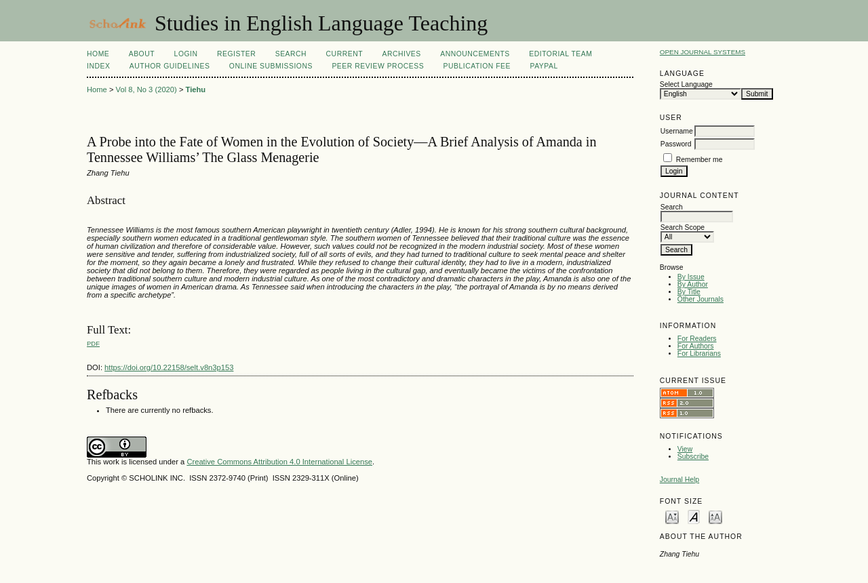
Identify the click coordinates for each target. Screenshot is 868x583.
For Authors (695, 346)
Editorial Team (560, 54)
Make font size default (694, 516)
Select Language (686, 84)
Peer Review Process (378, 66)
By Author (692, 284)
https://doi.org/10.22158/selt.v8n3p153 (168, 367)
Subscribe (693, 456)
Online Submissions (271, 66)
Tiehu (196, 89)
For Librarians (699, 353)
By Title (689, 292)
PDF (93, 343)
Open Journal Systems (702, 52)
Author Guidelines (170, 66)
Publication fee (477, 66)
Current (344, 54)
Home (98, 54)
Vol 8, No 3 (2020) (146, 89)
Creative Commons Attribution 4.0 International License (279, 462)
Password (676, 144)
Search (291, 54)
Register (236, 54)
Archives (401, 54)
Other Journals (700, 299)
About (142, 54)
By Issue (691, 277)
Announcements (475, 54)
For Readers (697, 338)
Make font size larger (715, 516)
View (684, 449)
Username (676, 131)
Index (98, 66)
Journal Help (679, 479)
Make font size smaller (672, 516)
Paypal (543, 66)
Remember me (699, 159)
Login (186, 54)
